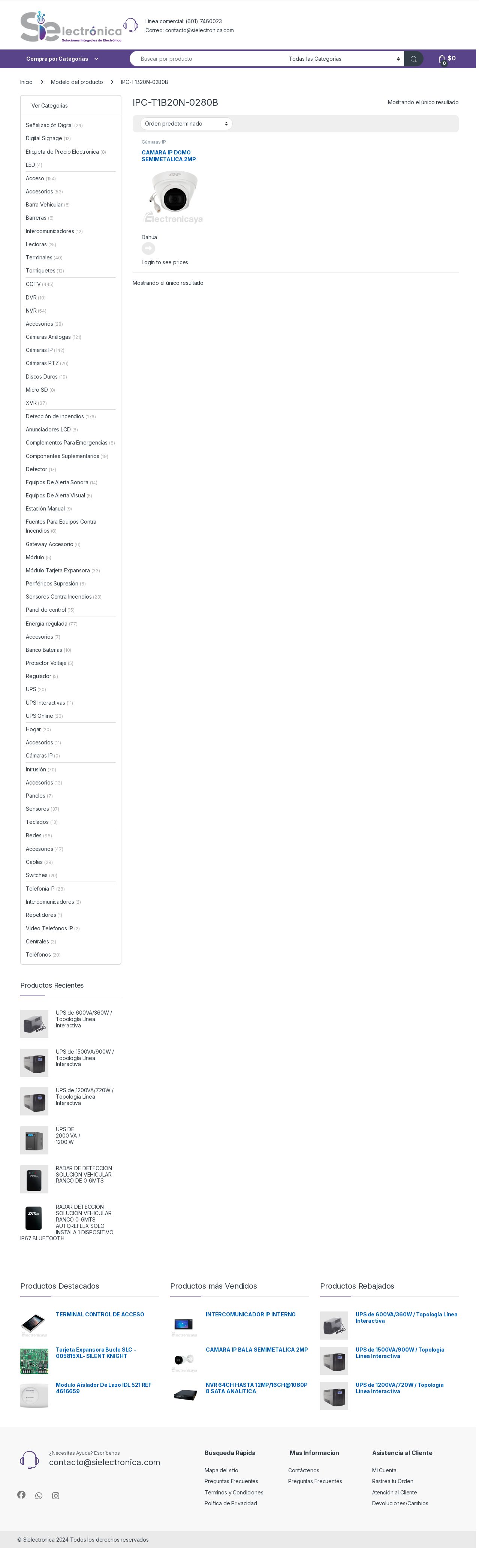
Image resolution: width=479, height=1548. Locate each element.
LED (34, 165)
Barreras (40, 217)
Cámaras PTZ (47, 363)
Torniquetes (45, 270)
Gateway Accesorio (53, 544)
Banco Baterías (48, 650)
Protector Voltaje (49, 663)
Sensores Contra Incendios (64, 596)
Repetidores (44, 915)
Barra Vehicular (48, 204)
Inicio (26, 82)
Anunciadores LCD (52, 429)
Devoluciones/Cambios (400, 1503)
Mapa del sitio (221, 1470)
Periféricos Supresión (56, 583)
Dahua (149, 237)
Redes (39, 835)
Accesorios (44, 191)
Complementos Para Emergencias (70, 442)
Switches (41, 875)
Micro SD (40, 389)
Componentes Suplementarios (67, 456)
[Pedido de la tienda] (186, 123)
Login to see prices (165, 262)
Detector (41, 469)
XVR (36, 403)
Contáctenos (303, 1470)
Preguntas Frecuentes (231, 1481)
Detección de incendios (61, 416)
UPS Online (44, 716)
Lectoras (41, 244)
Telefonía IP (45, 888)
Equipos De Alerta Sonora (61, 482)
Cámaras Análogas (53, 337)
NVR (36, 310)
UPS (36, 689)
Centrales (41, 941)
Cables (39, 862)
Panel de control (50, 609)
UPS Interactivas (49, 702)
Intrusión (41, 769)
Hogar (38, 729)
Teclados (42, 822)
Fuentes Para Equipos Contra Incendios (61, 526)
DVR (36, 297)
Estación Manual (49, 508)
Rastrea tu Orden (392, 1481)
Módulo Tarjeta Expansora (63, 570)
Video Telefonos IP (53, 928)
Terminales (44, 257)
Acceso (41, 178)
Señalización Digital (54, 125)
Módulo (38, 557)
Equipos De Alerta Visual (59, 495)
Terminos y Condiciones (234, 1492)
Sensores (42, 808)
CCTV (40, 284)
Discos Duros (46, 376)
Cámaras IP (154, 142)
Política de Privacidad (231, 1503)
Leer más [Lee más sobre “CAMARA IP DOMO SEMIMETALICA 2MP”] (148, 248)
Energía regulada (52, 623)
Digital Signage (48, 138)
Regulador (42, 676)
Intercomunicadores (54, 231)
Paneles (39, 795)
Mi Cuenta (384, 1470)
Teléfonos (43, 954)
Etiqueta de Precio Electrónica (66, 151)
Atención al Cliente (394, 1492)
